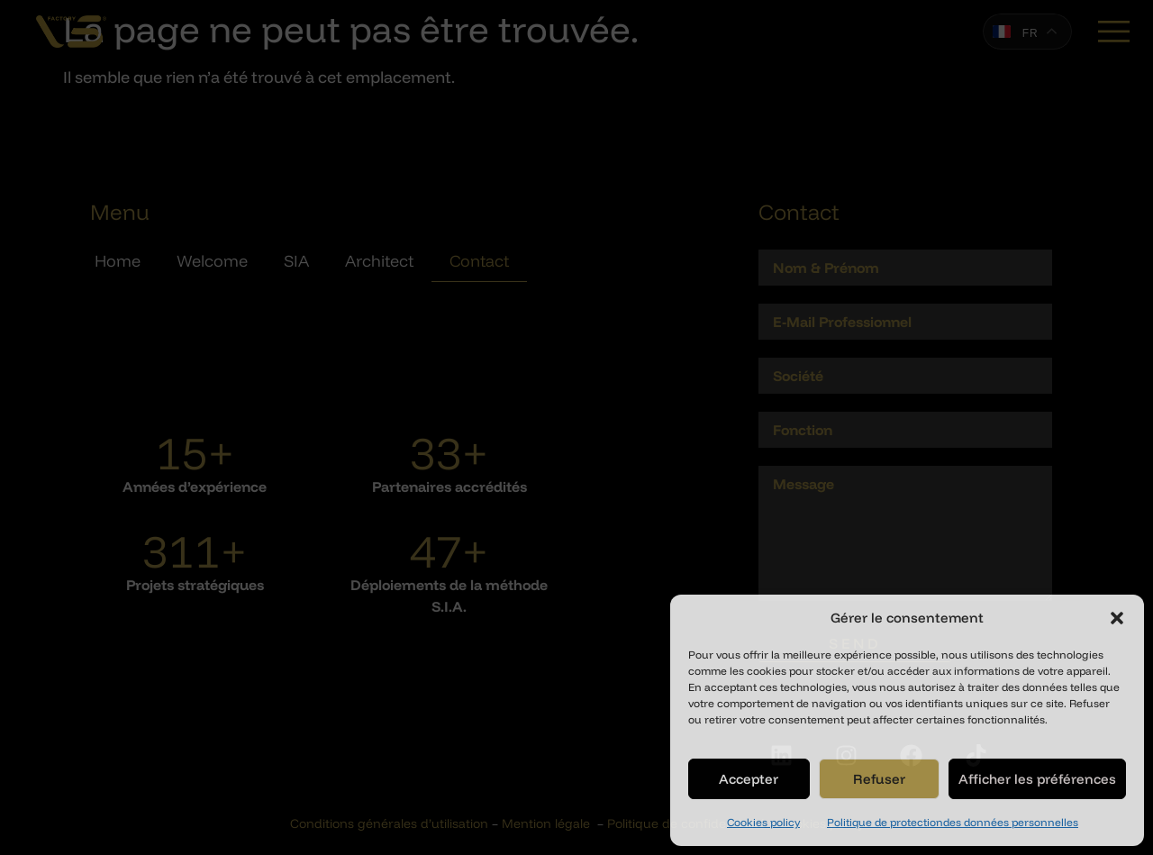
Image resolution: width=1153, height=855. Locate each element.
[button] (1117, 618)
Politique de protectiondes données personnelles (952, 822)
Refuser (879, 778)
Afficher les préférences (1037, 778)
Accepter (748, 778)
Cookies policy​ (763, 822)
